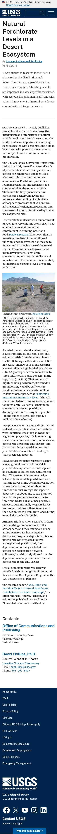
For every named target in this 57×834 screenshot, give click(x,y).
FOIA (5, 698)
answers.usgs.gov (12, 823)
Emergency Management (16, 763)
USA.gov (7, 737)
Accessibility (9, 691)
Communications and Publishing (24, 61)
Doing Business (11, 757)
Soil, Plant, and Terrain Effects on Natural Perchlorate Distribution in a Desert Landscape (25, 588)
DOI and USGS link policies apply (21, 724)
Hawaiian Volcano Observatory (20, 663)
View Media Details (41, 314)
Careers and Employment (16, 750)
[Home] (11, 15)
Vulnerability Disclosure (15, 744)
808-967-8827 (21, 670)
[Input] (35, 13)
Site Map (7, 718)
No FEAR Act (9, 731)
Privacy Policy (10, 711)
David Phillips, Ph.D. (19, 654)
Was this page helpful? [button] (29, 830)
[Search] (42, 13)
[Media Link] (28, 293)
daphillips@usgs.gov (23, 666)
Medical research (19, 234)
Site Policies (9, 705)
